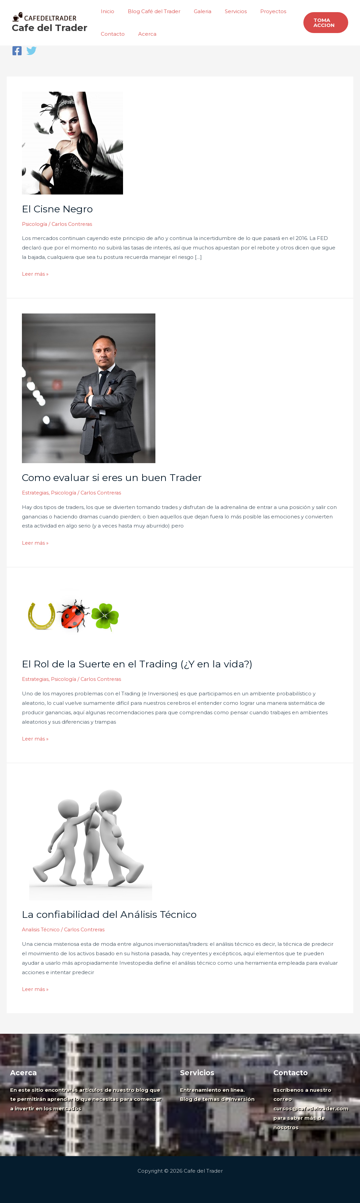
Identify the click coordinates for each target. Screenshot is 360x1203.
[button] (324, 22)
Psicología (35, 224)
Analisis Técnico (41, 929)
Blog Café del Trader (149, 11)
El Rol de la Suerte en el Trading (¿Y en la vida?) (140, 664)
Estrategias (36, 492)
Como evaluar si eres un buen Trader (114, 477)
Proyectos (258, 11)
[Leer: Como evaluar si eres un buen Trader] (88, 388)
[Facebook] (17, 51)
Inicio (106, 11)
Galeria (194, 11)
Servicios (224, 11)
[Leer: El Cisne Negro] (72, 142)
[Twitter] (31, 51)
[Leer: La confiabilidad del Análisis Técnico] (89, 838)
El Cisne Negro (58, 209)
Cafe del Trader (49, 27)
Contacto (111, 34)
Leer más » (36, 273)
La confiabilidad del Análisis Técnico (111, 914)
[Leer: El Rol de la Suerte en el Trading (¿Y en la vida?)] (72, 615)
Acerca (142, 34)
